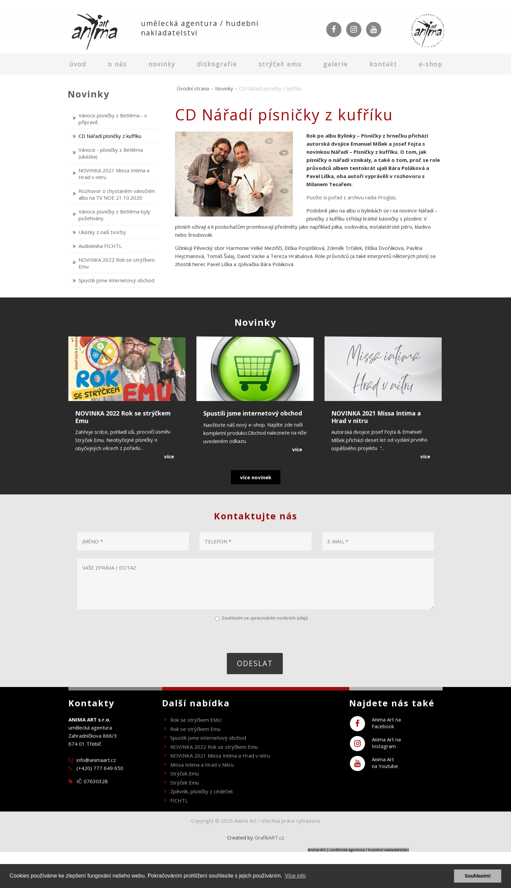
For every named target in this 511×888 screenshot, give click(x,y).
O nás (117, 63)
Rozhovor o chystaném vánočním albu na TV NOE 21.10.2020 (117, 194)
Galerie (335, 63)
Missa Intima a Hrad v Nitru (202, 774)
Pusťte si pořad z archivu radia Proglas (351, 197)
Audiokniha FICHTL (100, 245)
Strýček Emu (279, 63)
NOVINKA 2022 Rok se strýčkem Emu (214, 756)
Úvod (77, 63)
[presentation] (128, 636)
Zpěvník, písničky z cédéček (201, 801)
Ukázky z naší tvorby (102, 232)
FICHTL (179, 809)
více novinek (255, 477)
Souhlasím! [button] (477, 876)
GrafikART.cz (269, 847)
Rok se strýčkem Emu (195, 738)
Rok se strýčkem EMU (195, 729)
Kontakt (383, 63)
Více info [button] (295, 876)
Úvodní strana (193, 88)
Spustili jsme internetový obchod (116, 280)
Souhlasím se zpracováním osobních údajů (265, 618)
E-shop (430, 63)
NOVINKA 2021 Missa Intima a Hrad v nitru (220, 765)
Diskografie (217, 63)
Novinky (161, 63)
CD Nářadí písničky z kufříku (110, 136)
